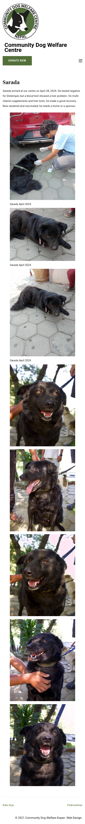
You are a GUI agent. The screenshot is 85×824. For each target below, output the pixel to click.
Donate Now (17, 60)
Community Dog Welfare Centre (35, 47)
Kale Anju (8, 805)
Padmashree (74, 805)
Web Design (73, 818)
